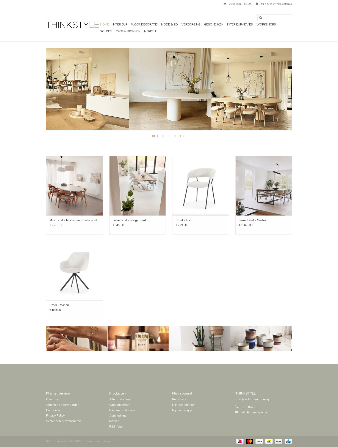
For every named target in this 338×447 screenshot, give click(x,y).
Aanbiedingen (118, 416)
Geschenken (214, 24)
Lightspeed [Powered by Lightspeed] (107, 441)
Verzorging (191, 24)
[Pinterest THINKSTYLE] (172, 374)
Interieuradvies (240, 24)
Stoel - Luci (183, 220)
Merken (150, 31)
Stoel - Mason (59, 305)
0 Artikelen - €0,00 (237, 4)
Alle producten (119, 399)
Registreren (180, 399)
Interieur (120, 24)
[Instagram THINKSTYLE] (180, 374)
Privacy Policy (55, 416)
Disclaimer (53, 410)
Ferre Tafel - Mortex (252, 220)
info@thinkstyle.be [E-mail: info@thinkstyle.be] (254, 412)
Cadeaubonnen (128, 31)
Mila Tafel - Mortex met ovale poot (73, 220)
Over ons (52, 399)
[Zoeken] (274, 17)
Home (104, 24)
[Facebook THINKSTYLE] (157, 374)
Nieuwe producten (122, 410)
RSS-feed (116, 427)
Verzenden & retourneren (63, 421)
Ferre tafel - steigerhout (129, 220)
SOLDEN (106, 31)
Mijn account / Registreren (274, 4)
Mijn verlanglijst (183, 410)
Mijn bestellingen (184, 405)
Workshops (266, 24)
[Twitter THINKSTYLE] (165, 374)
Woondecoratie (144, 24)
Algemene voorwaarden (62, 405)
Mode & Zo (169, 24)
